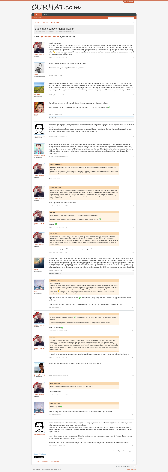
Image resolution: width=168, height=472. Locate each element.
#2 (133, 75)
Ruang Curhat (46, 31)
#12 (133, 307)
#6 (133, 156)
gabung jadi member (50, 36)
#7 (133, 181)
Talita (36, 75)
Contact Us (119, 466)
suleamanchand (39, 136)
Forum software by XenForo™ (47, 469)
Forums (38, 14)
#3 (133, 95)
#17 (133, 414)
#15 (133, 375)
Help (124, 466)
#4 (133, 114)
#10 (133, 252)
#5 (133, 136)
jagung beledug (39, 375)
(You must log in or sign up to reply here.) (123, 450)
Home (128, 466)
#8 (133, 205)
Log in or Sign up (128, 1)
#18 (133, 445)
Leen (50, 118)
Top (132, 466)
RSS (134, 466)
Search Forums (37, 17)
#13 (133, 330)
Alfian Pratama (60, 31)
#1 (133, 57)
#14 (133, 357)
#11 (133, 270)
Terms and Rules (131, 469)
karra (36, 114)
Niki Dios (37, 94)
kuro (50, 273)
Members (46, 14)
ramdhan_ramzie (39, 156)
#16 (133, 395)
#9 (133, 227)
